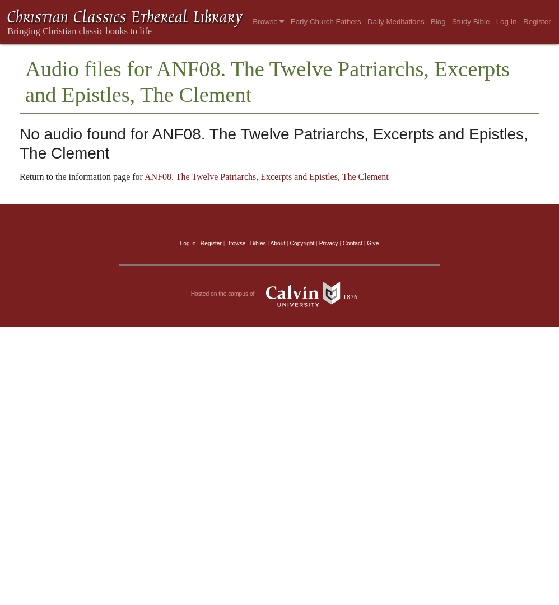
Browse (268, 21)
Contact (352, 243)
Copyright (302, 243)
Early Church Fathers (326, 21)
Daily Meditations (395, 21)
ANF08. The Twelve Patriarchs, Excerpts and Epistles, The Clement (267, 177)
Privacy (328, 243)
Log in (188, 243)
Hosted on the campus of (280, 294)
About (277, 243)
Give (373, 243)
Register (537, 21)
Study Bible (471, 21)
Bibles (258, 243)
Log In (506, 21)
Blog (438, 21)
